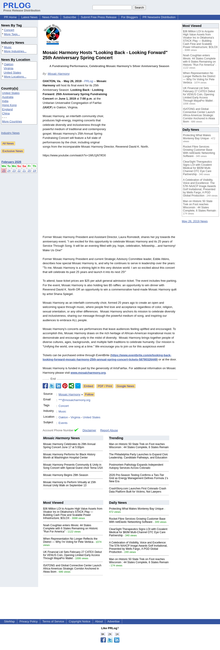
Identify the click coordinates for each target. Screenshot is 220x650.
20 (29, 170)
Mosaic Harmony (59, 73)
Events (63, 423)
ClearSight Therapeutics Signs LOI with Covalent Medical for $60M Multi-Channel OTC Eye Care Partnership (138, 532)
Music (8, 47)
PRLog (88, 81)
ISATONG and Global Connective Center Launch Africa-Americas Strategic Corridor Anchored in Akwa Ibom (72, 568)
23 (13, 170)
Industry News (10, 133)
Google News (125, 386)
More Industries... (15, 51)
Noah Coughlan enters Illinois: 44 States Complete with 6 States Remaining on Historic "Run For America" (70, 528)
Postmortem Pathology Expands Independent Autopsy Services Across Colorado (136, 466)
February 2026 (11, 162)
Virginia (8, 68)
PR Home (10, 17)
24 (9, 170)
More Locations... (15, 76)
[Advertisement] (143, 112)
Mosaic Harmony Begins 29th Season (65, 475)
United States (12, 72)
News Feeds (50, 17)
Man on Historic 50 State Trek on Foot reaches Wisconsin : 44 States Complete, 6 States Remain (139, 446)
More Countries (12, 121)
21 (24, 170)
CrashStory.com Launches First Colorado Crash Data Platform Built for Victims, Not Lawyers (137, 490)
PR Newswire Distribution (159, 17)
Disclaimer (89, 430)
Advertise (114, 621)
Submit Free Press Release (99, 17)
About (99, 621)
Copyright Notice (79, 621)
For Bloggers (129, 17)
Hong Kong (9, 105)
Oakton (8, 64)
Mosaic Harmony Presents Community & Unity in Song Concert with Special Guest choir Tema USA (73, 466)
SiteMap (9, 621)
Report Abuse (109, 430)
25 (3, 170)
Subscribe (69, 17)
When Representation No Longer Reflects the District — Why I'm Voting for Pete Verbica (70, 540)
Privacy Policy (29, 621)
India (5, 101)
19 (34, 170)
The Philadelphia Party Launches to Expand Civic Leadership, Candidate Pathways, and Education (138, 456)
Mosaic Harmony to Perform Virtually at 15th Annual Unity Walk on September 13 (69, 484)
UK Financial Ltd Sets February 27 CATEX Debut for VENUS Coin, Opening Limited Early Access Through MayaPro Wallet (72, 555)
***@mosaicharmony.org (74, 400)
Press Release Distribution (21, 8)
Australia (7, 97)
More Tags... (12, 34)
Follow (89, 394)
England (7, 109)
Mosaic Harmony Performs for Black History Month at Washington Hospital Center (69, 456)
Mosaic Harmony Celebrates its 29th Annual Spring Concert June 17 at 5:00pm (69, 446)
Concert (9, 30)
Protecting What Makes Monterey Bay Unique (136, 508)
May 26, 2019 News (195, 221)
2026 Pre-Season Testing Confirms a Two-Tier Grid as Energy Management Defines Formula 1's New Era (138, 478)
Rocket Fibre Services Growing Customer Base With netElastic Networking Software (137, 520)
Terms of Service (53, 621)
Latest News (29, 17)
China (6, 113)
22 (19, 170)
